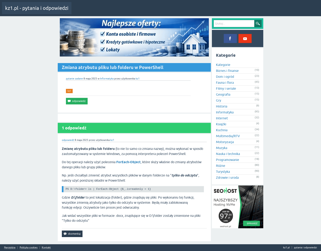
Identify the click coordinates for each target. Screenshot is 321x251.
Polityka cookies (28, 247)
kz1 (69, 91)
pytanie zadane (74, 78)
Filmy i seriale (226, 88)
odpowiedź (68, 140)
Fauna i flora (225, 82)
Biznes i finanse (227, 70)
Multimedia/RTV (228, 136)
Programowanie (227, 160)
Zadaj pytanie (145, 11)
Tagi (113, 11)
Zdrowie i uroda (227, 177)
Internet (222, 118)
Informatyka (107, 78)
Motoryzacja (225, 142)
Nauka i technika (228, 154)
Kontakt (46, 247)
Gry (218, 100)
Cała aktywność (83, 11)
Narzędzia (9, 247)
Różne (220, 165)
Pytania (101, 11)
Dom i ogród (225, 76)
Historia (221, 106)
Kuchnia (221, 130)
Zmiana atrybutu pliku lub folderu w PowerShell (112, 67)
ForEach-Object (128, 162)
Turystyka (223, 171)
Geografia (223, 94)
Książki (221, 124)
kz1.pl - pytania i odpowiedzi (36, 8)
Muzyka (221, 148)
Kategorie (127, 11)
